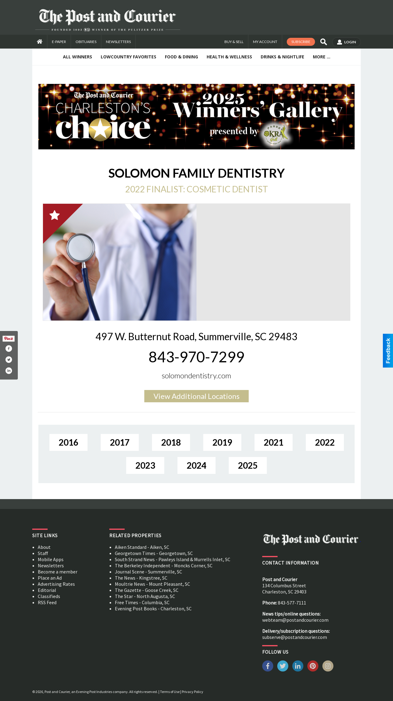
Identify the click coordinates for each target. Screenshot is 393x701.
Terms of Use (170, 691)
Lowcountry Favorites (128, 57)
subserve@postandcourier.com (294, 637)
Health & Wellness (229, 57)
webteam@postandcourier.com (295, 620)
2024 (196, 465)
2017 (120, 442)
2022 (325, 442)
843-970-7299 (196, 356)
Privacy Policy (192, 691)
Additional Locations (196, 396)
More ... (321, 57)
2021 (273, 442)
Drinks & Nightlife (282, 57)
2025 (248, 465)
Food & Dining (181, 57)
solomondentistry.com (196, 375)
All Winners (77, 57)
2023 (145, 465)
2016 (68, 442)
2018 (171, 442)
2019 (222, 442)
